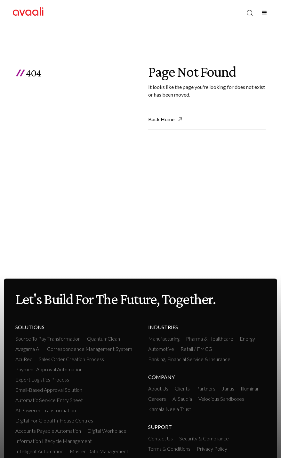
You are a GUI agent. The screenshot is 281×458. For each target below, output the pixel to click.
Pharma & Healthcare (209, 339)
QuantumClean (103, 339)
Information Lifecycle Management (53, 441)
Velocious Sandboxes (221, 399)
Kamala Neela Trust (169, 409)
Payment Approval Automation (49, 369)
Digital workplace (106, 431)
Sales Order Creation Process (71, 359)
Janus (228, 388)
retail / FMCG (196, 349)
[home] (28, 12)
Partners (205, 388)
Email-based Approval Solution (48, 390)
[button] (264, 12)
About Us (158, 388)
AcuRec (23, 359)
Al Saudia (182, 399)
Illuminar (250, 388)
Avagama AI (28, 349)
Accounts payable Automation (48, 431)
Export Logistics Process (42, 379)
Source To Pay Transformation (48, 339)
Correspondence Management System (89, 349)
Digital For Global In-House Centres (54, 420)
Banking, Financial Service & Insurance (189, 359)
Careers (157, 399)
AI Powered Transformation (45, 410)
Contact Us (160, 438)
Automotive (161, 349)
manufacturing (164, 339)
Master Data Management (99, 451)
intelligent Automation (39, 451)
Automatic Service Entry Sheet (49, 400)
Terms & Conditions (169, 449)
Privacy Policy (212, 449)
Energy (247, 339)
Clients (182, 388)
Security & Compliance (204, 438)
